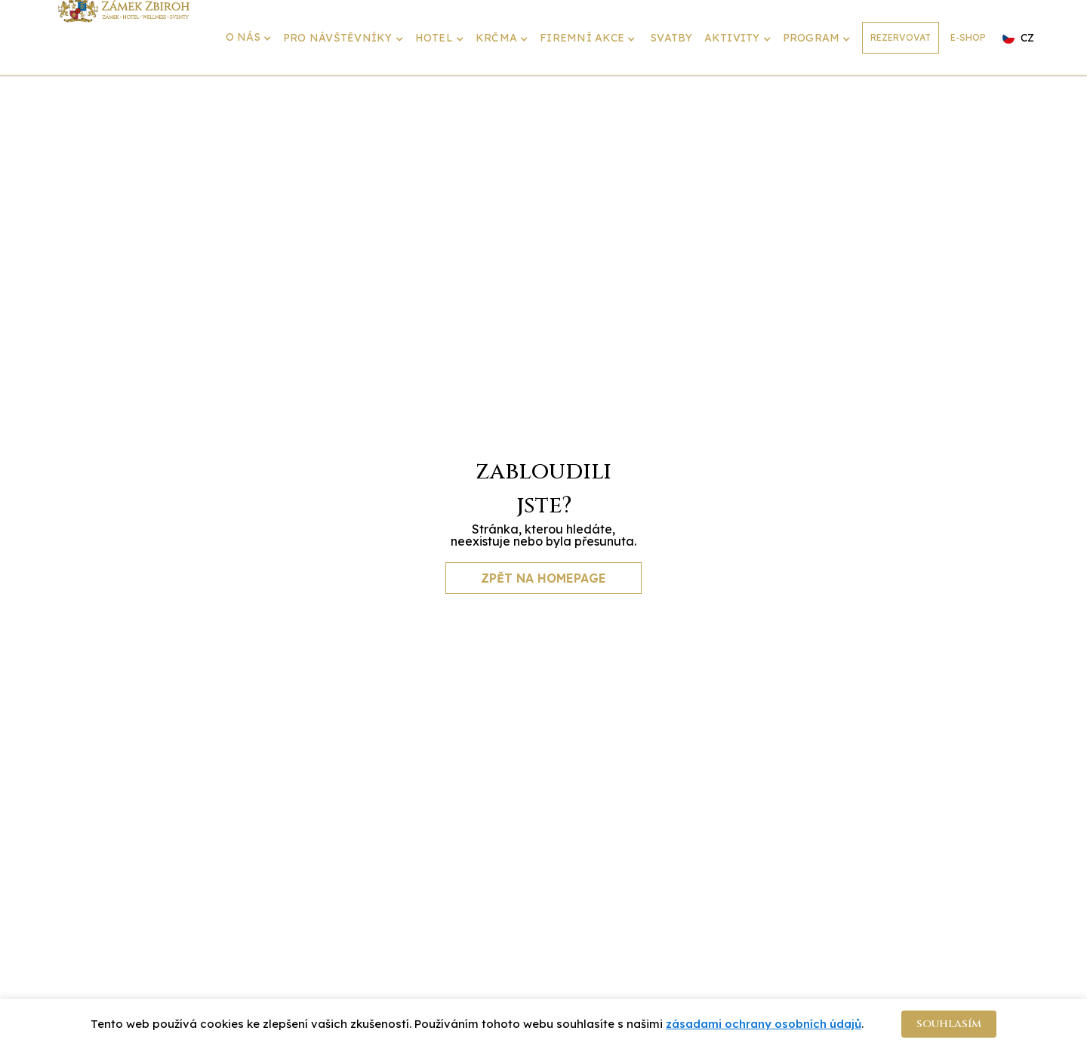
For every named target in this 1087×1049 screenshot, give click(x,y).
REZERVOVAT (900, 37)
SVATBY (672, 38)
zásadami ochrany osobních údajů (763, 1024)
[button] (250, 38)
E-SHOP (968, 37)
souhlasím (948, 1024)
